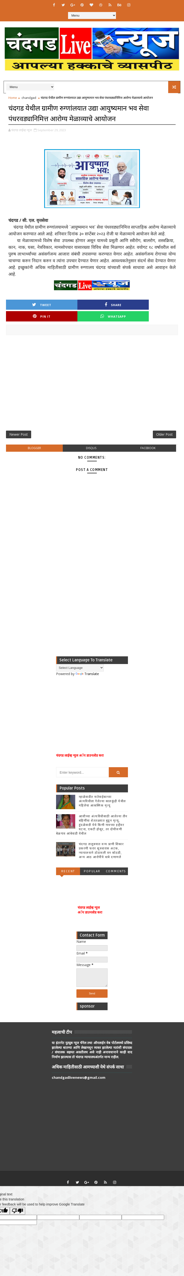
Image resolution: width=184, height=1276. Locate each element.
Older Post (164, 423)
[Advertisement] (92, 372)
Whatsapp (156, 304)
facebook (147, 437)
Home (12, 97)
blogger (34, 437)
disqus (91, 437)
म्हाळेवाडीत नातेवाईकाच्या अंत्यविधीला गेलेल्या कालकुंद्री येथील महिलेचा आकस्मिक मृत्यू (102, 790)
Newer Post (18, 423)
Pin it (113, 304)
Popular (92, 861)
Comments (116, 861)
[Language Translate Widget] (80, 657)
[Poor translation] (17, 1200)
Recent (68, 861)
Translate (87, 663)
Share (70, 304)
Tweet (27, 304)
